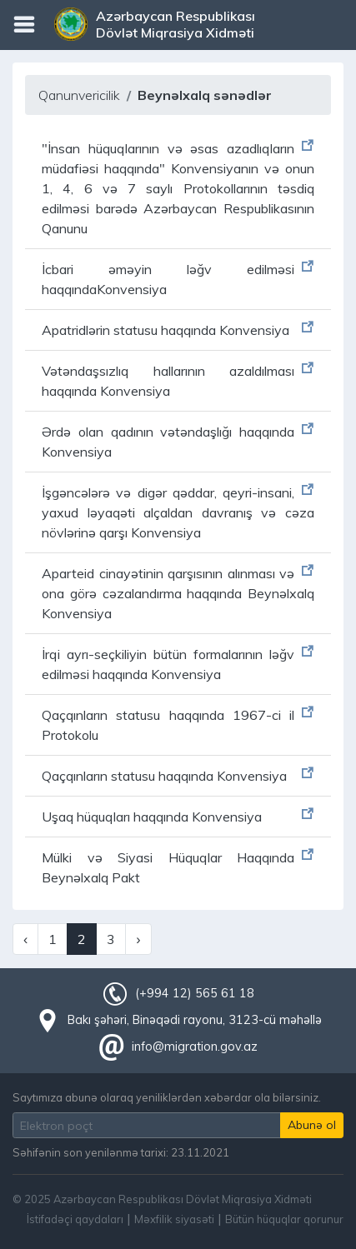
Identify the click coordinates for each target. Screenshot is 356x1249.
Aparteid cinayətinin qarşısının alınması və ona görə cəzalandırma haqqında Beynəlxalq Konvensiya (178, 593)
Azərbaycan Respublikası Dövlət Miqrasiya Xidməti (175, 24)
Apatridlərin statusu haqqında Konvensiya (165, 330)
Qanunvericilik (79, 95)
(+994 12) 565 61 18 (194, 993)
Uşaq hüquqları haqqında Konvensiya (152, 816)
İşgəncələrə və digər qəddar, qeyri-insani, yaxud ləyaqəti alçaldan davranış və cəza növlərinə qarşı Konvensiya (178, 512)
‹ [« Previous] (25, 939)
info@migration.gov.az (195, 1046)
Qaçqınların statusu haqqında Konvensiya (164, 775)
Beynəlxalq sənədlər (205, 95)
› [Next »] (138, 939)
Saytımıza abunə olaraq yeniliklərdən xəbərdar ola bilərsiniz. (167, 1097)
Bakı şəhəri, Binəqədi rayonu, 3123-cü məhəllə (195, 1019)
